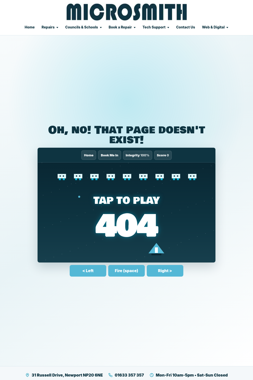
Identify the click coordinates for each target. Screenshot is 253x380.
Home (30, 27)
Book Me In (109, 155)
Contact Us (185, 27)
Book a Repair (120, 27)
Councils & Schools (81, 27)
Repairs (48, 27)
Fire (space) (126, 270)
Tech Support (154, 27)
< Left (87, 270)
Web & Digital (213, 27)
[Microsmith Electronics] (126, 12)
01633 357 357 (126, 375)
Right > (165, 270)
